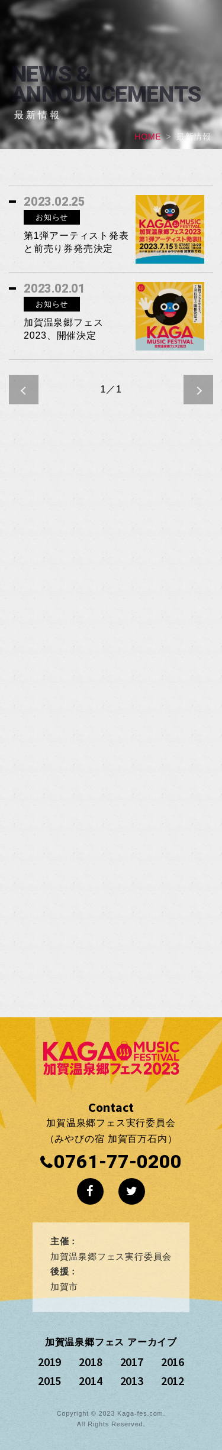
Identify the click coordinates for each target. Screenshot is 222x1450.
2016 (172, 1361)
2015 (49, 1380)
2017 (131, 1361)
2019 (49, 1361)
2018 (90, 1361)
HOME (147, 136)
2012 (172, 1380)
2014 (90, 1380)
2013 (131, 1380)
